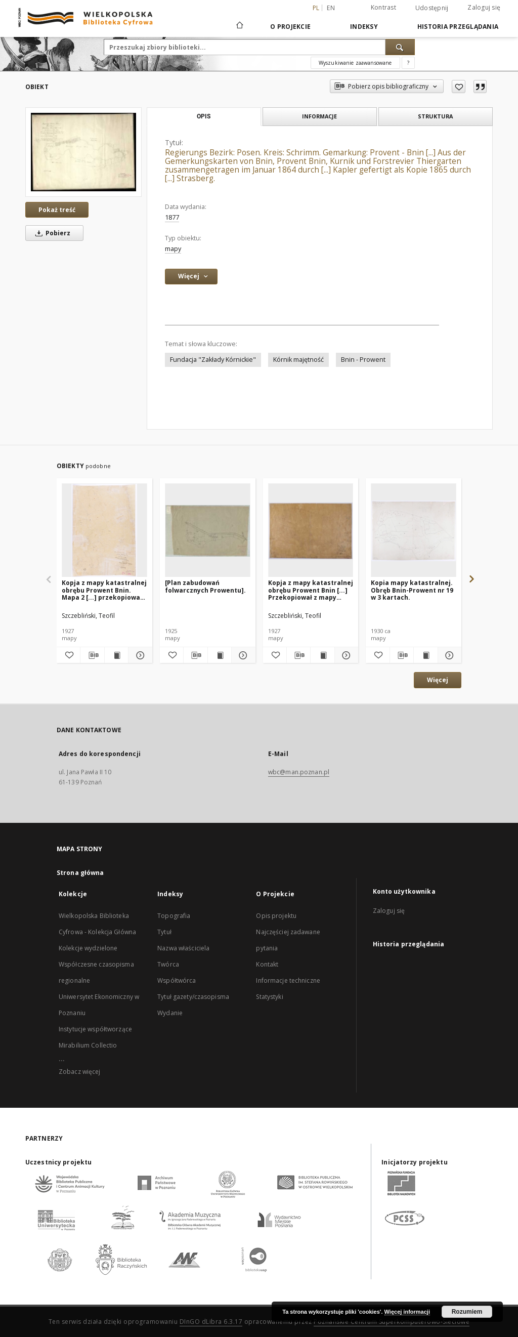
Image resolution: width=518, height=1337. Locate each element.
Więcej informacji (407, 1312)
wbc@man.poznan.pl (298, 772)
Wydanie (170, 1013)
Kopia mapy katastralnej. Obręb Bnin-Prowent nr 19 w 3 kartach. (412, 589)
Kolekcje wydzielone (88, 948)
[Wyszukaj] (400, 47)
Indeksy (364, 26)
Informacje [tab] (319, 116)
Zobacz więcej (80, 1071)
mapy (173, 248)
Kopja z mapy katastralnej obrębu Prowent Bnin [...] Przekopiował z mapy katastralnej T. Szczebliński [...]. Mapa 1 (310, 589)
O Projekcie (290, 26)
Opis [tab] (203, 116)
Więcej (437, 680)
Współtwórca (176, 980)
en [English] (331, 8)
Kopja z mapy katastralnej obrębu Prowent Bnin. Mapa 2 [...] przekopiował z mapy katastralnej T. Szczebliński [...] (104, 589)
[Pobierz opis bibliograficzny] (92, 655)
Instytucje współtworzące (95, 1029)
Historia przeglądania (457, 26)
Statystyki (269, 996)
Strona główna (80, 872)
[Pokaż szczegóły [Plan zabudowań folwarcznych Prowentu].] (241, 655)
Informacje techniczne (288, 980)
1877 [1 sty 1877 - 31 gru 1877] (172, 217)
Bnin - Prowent (363, 359)
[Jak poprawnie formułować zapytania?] (408, 63)
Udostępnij (432, 8)
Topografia (173, 915)
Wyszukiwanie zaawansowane (355, 62)
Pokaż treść (56, 209)
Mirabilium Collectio (88, 1045)
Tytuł (164, 932)
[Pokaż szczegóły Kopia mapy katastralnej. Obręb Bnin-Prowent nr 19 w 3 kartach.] (448, 655)
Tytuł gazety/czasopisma (193, 996)
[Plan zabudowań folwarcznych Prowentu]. (205, 586)
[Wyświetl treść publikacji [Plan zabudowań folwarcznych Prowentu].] (219, 655)
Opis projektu (276, 915)
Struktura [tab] (435, 116)
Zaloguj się (483, 7)
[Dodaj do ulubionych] (458, 86)
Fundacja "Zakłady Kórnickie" (213, 359)
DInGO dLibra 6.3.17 (211, 1321)
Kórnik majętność (298, 359)
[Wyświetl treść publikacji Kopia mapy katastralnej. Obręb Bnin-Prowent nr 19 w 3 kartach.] (425, 655)
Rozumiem (467, 1311)
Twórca (168, 964)
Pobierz (51, 233)
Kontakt (267, 964)
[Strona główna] (239, 26)
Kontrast (383, 7)
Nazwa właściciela (183, 948)
